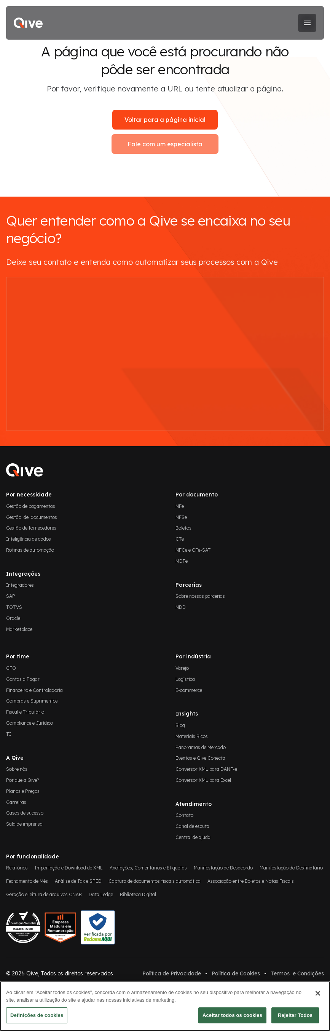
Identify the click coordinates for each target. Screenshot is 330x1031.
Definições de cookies (36, 1015)
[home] (28, 23)
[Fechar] (317, 993)
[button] (307, 23)
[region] (165, 1006)
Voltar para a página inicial (165, 119)
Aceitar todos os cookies (232, 1015)
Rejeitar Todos (295, 1015)
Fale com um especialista (165, 144)
